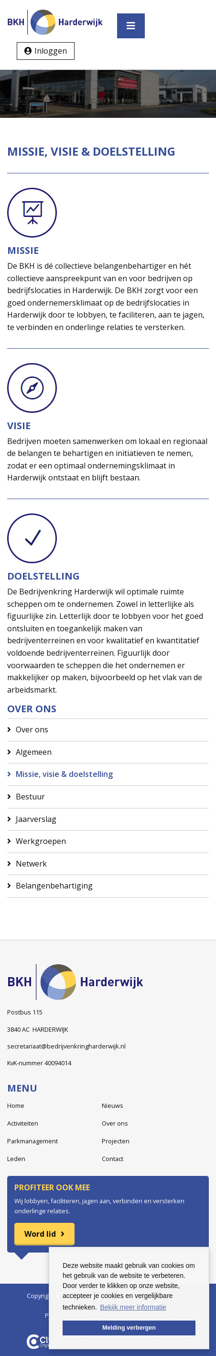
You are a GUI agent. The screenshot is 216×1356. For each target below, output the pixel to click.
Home (15, 1105)
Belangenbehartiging (54, 885)
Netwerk (31, 863)
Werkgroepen (41, 841)
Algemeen (34, 752)
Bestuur (30, 796)
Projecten (116, 1141)
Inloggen (50, 51)
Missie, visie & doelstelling (64, 774)
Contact (112, 1158)
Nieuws (112, 1105)
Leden (16, 1158)
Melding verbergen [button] (129, 1327)
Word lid (40, 1234)
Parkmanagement (32, 1141)
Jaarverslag (36, 819)
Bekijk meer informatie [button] (133, 1307)
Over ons (32, 729)
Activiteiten (22, 1123)
